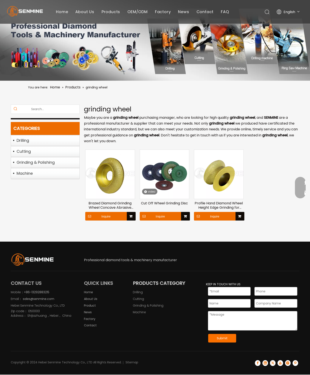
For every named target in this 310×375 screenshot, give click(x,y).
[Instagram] (288, 363)
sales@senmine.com (38, 299)
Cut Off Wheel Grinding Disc (164, 203)
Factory (163, 11)
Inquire (98, 216)
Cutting (24, 151)
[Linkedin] (265, 363)
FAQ (225, 11)
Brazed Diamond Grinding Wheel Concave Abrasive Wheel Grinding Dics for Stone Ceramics (110, 205)
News (183, 11)
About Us (84, 11)
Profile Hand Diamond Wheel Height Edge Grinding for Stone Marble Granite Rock (219, 205)
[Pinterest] (295, 363)
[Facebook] (257, 363)
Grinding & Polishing (36, 162)
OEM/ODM (137, 11)
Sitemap (132, 362)
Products (111, 11)
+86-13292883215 (36, 292)
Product (90, 305)
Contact (205, 11)
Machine (25, 173)
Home (62, 11)
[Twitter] (273, 363)
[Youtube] (280, 363)
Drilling (23, 140)
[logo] (32, 259)
